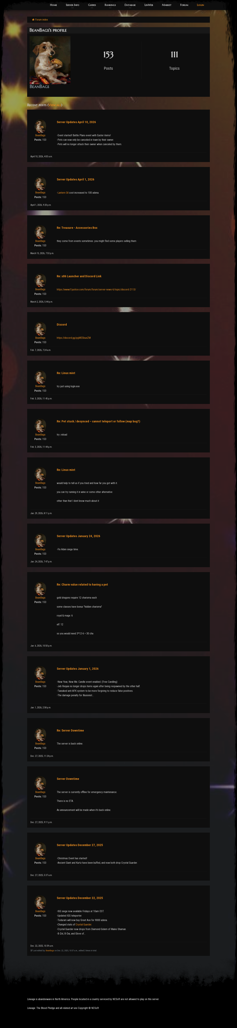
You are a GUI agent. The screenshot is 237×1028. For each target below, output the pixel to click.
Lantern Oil (63, 192)
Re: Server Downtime (70, 730)
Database (130, 5)
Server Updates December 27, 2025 (80, 845)
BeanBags (40, 135)
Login (200, 5)
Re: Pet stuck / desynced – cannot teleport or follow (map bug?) (98, 421)
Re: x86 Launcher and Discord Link (79, 276)
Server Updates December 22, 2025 (80, 898)
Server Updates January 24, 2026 (78, 536)
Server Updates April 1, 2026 (75, 179)
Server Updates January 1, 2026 (78, 669)
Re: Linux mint (66, 373)
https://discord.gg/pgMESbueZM (74, 337)
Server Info (72, 5)
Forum (184, 5)
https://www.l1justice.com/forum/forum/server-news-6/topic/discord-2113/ (96, 289)
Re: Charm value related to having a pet (82, 584)
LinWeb (149, 5)
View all (54, 105)
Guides (92, 5)
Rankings (110, 5)
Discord (62, 324)
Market (166, 5)
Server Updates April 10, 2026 (76, 122)
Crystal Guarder (83, 924)
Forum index (40, 19)
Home (53, 5)
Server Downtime (68, 779)
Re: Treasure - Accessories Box (77, 228)
